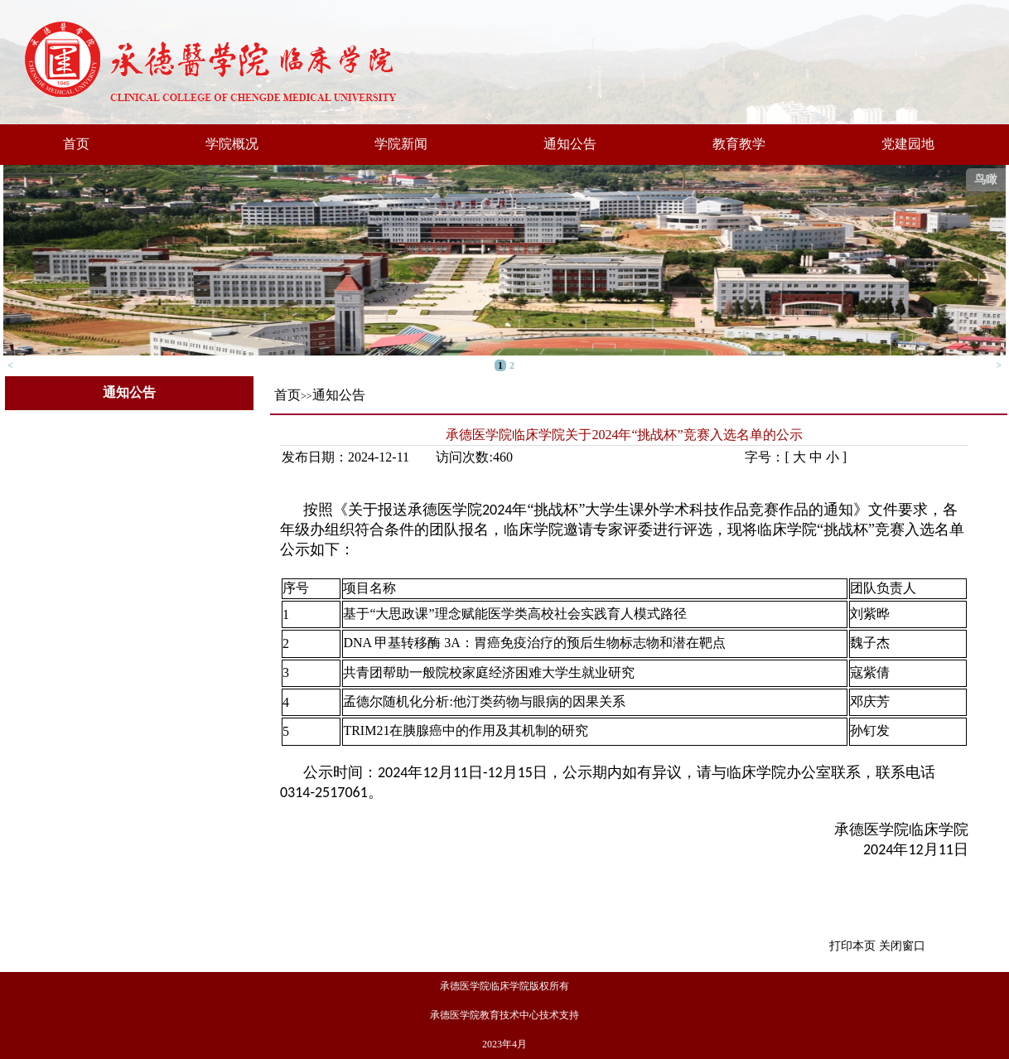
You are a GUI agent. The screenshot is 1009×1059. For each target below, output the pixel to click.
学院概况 (231, 144)
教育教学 (738, 144)
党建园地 (907, 144)
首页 (76, 144)
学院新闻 (400, 144)
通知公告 (569, 144)
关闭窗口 (902, 946)
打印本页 (852, 946)
